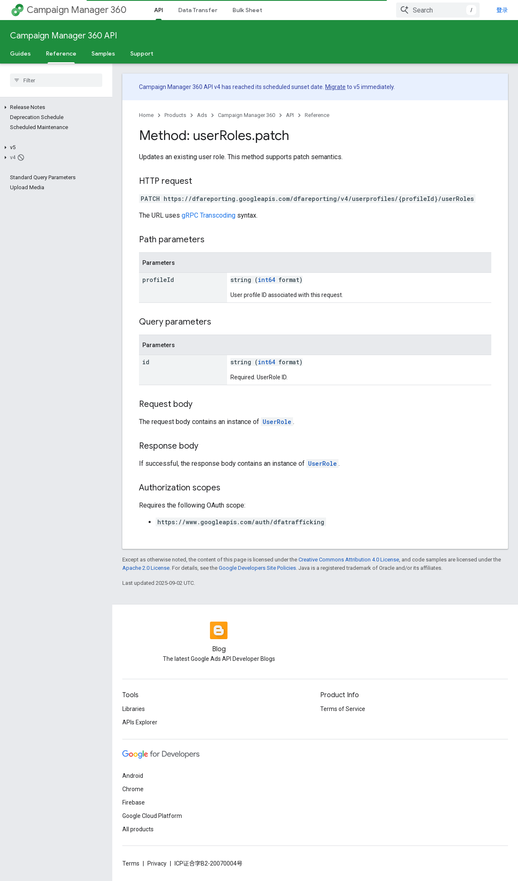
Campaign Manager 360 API (63, 35)
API (290, 115)
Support (141, 53)
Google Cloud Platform (152, 815)
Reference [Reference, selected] (61, 53)
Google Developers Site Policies (257, 568)
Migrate (335, 87)
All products (138, 829)
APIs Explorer (139, 722)
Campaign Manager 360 (76, 9)
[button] (54, 107)
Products (175, 115)
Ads (202, 115)
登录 (502, 10)
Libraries (133, 709)
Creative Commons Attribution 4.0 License (348, 559)
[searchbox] (56, 80)
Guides (20, 53)
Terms (130, 863)
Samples (103, 53)
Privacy (157, 863)
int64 (266, 280)
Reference (317, 115)
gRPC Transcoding (208, 215)
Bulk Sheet (247, 10)
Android (132, 775)
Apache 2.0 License (145, 568)
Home (146, 115)
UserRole (277, 422)
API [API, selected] (158, 10)
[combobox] (438, 10)
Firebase (133, 802)
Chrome (133, 789)
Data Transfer (197, 10)
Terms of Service (342, 709)
